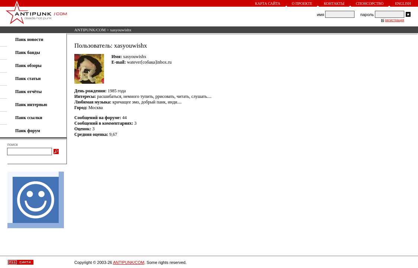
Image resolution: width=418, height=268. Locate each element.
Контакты (334, 3)
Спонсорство (370, 3)
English (403, 3)
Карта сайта (267, 3)
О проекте (302, 3)
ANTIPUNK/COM (90, 30)
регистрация (394, 20)
